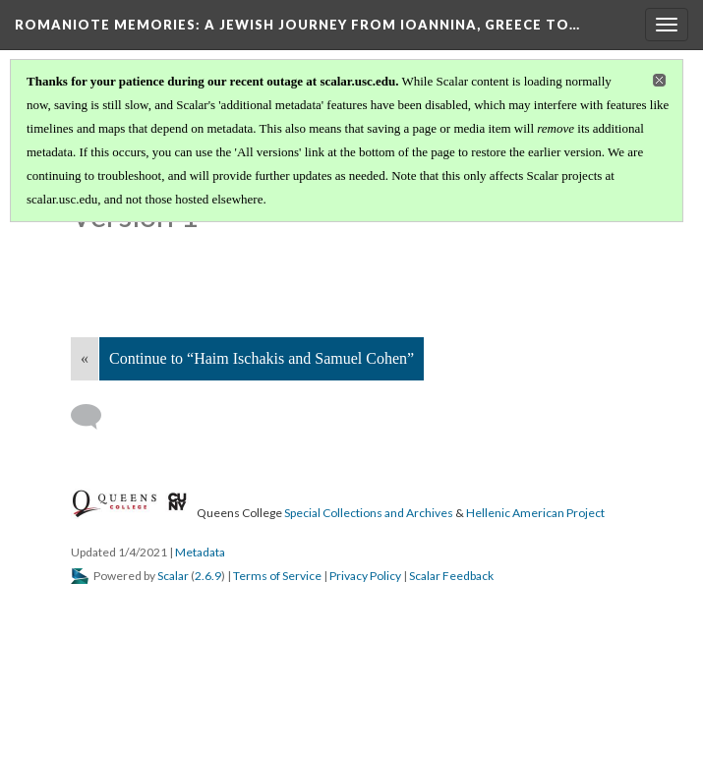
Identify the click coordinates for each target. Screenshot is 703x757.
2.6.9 (208, 575)
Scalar (173, 575)
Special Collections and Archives (368, 512)
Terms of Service (277, 575)
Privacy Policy (365, 575)
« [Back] (84, 358)
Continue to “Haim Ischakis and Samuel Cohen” (261, 358)
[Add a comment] (95, 417)
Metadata (200, 552)
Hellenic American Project (535, 512)
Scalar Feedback (451, 575)
